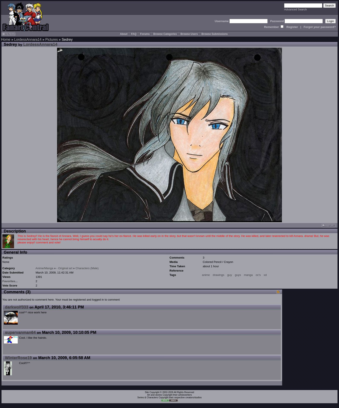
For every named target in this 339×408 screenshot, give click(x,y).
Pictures (51, 39)
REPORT (328, 225)
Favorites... (10, 281)
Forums (145, 34)
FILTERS (8, 34)
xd (265, 275)
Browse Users (189, 34)
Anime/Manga (44, 268)
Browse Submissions (214, 34)
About (124, 34)
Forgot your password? (320, 27)
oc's (258, 275)
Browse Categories (165, 34)
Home (5, 39)
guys (238, 275)
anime (206, 275)
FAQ (133, 34)
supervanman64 (20, 332)
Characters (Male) (87, 268)
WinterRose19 (18, 357)
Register (292, 27)
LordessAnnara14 (27, 39)
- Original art (64, 268)
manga (248, 275)
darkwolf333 (16, 307)
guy (229, 275)
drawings (218, 275)
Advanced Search (295, 9)
